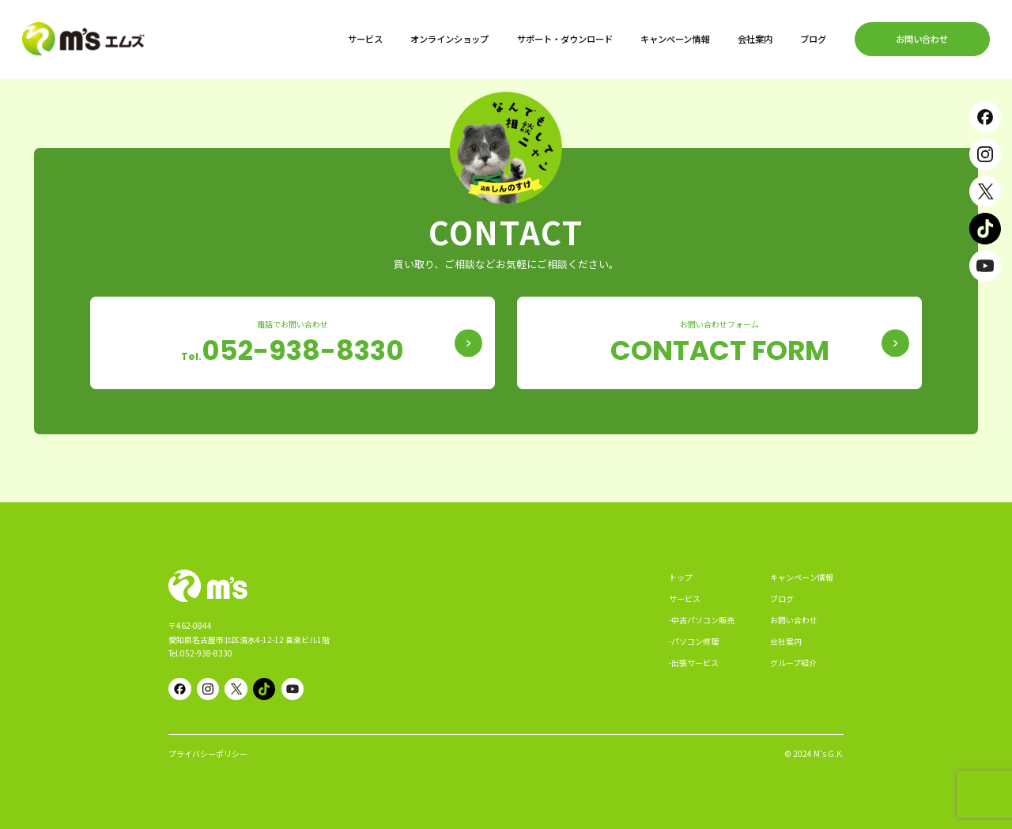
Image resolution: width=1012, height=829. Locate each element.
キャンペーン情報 (674, 38)
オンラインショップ (449, 38)
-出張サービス (694, 662)
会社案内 (755, 38)
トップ (681, 577)
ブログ (813, 38)
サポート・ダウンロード (565, 38)
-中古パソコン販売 (701, 620)
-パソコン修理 (694, 641)
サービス (365, 38)
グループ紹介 (793, 662)
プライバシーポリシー (207, 753)
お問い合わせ (922, 38)
